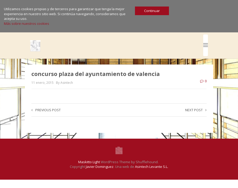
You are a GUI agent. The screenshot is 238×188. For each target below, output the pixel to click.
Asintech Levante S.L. (151, 166)
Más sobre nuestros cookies (26, 23)
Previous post (46, 110)
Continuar (152, 10)
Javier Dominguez (100, 166)
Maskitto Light (89, 162)
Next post (196, 110)
